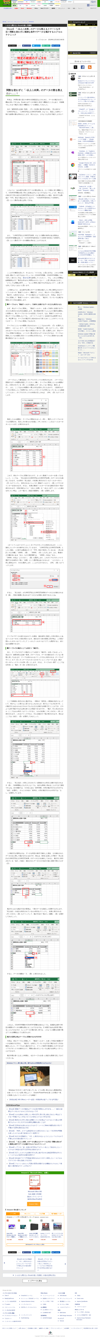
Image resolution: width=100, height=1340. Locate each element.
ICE (76, 1293)
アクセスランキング (79, 22)
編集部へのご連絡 (43, 1328)
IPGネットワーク (79, 1309)
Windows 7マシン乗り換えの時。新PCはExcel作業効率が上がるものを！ (29, 1063)
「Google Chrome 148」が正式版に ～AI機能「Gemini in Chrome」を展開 (87, 165)
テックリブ (61, 1318)
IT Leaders (7, 1304)
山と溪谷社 (44, 1307)
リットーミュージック (48, 1295)
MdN (59, 1310)
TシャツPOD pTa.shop (83, 1312)
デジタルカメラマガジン (11, 1315)
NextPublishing (25, 1318)
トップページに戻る (35, 1281)
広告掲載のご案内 (32, 1328)
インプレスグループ (76, 1328)
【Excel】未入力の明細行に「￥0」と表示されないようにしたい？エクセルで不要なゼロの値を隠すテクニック (24, 1263)
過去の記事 (27, 278)
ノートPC (13, 1213)
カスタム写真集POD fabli (84, 1315)
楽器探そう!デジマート (49, 1298)
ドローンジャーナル (10, 1307)
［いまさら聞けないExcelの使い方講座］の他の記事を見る (34, 1275)
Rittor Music (44, 1293)
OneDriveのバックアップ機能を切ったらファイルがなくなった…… (87, 348)
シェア (27, 45)
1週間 (86, 25)
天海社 (78, 1295)
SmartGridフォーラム (26, 1295)
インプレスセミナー (26, 1304)
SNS (69, 8)
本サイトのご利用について (9, 1328)
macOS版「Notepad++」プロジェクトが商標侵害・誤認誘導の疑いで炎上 (87, 236)
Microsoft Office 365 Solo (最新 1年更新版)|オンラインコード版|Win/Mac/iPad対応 (34, 1195)
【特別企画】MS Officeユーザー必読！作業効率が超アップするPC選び (33, 1099)
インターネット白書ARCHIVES (13, 1321)
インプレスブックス (26, 1315)
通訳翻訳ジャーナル (65, 1301)
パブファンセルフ (81, 1306)
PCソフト (27, 1213)
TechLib (62, 1321)
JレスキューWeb (64, 1304)
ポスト (13, 45)
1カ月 (93, 25)
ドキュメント (61, 8)
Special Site (76, 53)
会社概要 (66, 1328)
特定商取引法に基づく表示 (91, 1328)
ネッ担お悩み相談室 (10, 1310)
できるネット (8, 1318)
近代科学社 (44, 1315)
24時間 (79, 25)
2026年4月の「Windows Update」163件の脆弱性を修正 (87, 314)
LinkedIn (57, 45)
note (47, 45)
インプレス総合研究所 (10, 1301)
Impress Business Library (27, 1301)
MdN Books (63, 1312)
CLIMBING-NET (47, 1312)
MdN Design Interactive (66, 1315)
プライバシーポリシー (56, 1328)
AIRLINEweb (63, 1295)
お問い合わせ (22, 1328)
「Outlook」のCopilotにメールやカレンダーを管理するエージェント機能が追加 (87, 208)
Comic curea (80, 1298)
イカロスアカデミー (65, 1307)
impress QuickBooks (82, 1301)
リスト (19, 45)
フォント (80, 8)
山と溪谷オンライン (48, 1309)
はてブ (37, 45)
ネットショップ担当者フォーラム (30, 1298)
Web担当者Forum (9, 1298)
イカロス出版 (61, 1293)
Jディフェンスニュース (66, 1298)
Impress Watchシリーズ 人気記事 (83, 272)
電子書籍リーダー (56, 1213)
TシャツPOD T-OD (48, 1301)
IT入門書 (42, 1213)
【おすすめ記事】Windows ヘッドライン (84, 303)
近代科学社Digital (47, 1318)
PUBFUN (77, 1304)
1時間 (71, 25)
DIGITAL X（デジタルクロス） (29, 1307)
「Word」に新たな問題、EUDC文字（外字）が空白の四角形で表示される (87, 222)
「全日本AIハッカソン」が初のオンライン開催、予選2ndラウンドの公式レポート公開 (87, 176)
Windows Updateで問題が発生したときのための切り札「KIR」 (86, 336)
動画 (74, 8)
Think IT (7, 1295)
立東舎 (44, 1304)
